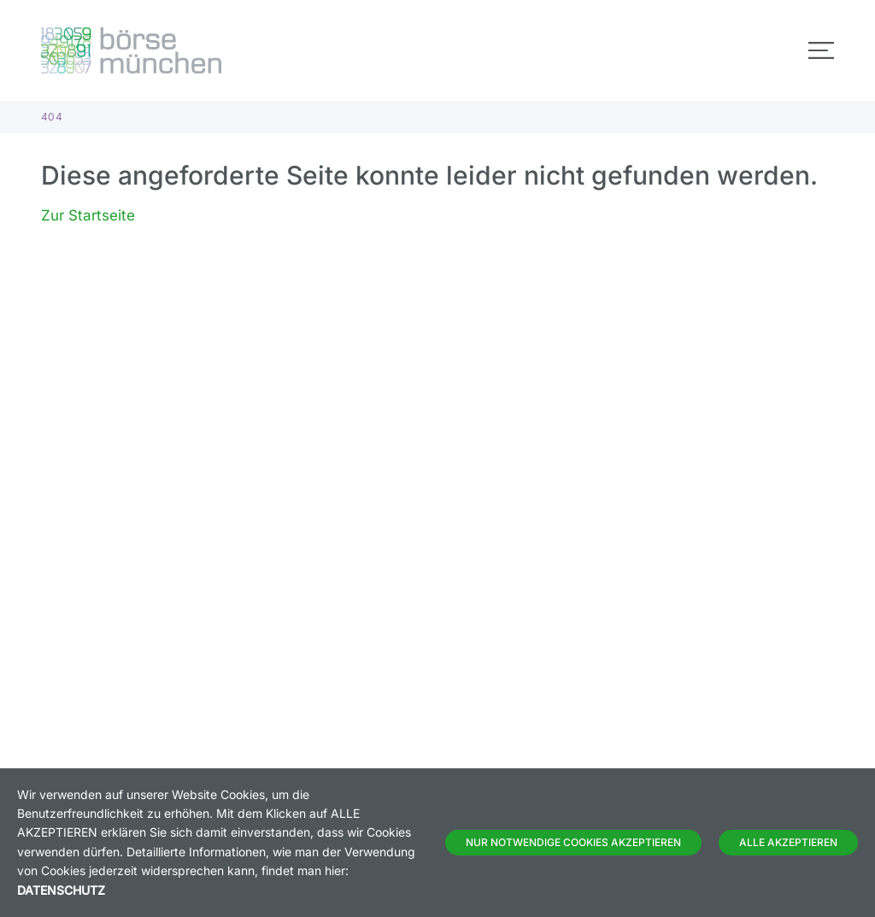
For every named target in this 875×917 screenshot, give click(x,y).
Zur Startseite (88, 215)
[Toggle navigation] (821, 50)
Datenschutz (61, 890)
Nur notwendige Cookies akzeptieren (573, 842)
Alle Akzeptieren (788, 842)
